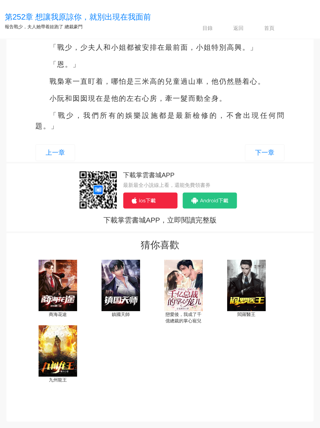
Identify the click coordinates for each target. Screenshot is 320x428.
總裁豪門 (74, 26)
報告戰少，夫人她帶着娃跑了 (34, 26)
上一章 (55, 152)
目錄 (202, 28)
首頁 (263, 28)
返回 (233, 28)
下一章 (264, 152)
